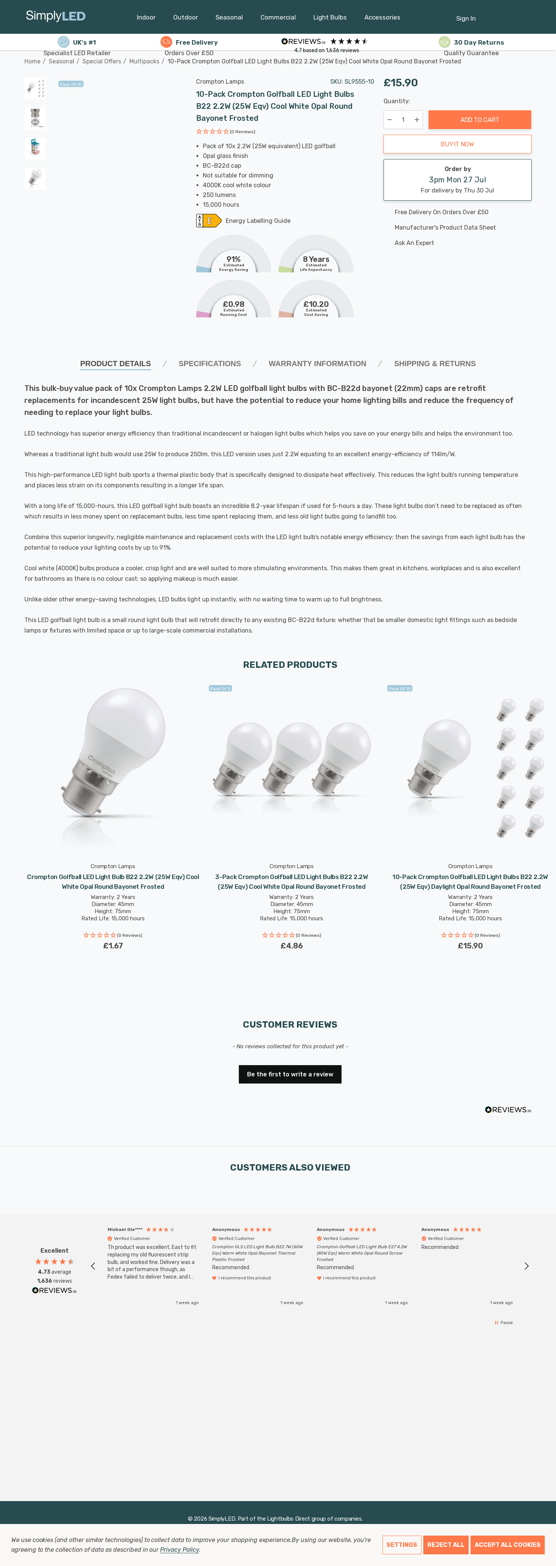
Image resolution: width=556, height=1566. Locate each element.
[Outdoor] (185, 19)
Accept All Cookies (508, 1544)
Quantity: (397, 101)
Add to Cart (479, 119)
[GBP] (526, 17)
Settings (402, 1544)
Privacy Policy (179, 1549)
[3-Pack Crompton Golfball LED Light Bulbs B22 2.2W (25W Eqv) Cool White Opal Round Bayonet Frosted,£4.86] (292, 768)
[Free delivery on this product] (458, 212)
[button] (225, 132)
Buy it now (457, 144)
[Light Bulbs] (330, 19)
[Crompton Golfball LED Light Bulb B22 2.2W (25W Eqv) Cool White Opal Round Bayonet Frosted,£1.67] (113, 768)
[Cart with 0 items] (508, 15)
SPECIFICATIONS (210, 363)
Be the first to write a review (290, 1074)
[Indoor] (146, 19)
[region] (309, 1266)
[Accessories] (382, 19)
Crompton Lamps (220, 81)
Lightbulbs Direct (288, 1518)
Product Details (115, 363)
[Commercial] (278, 19)
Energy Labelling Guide (258, 221)
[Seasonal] (229, 19)
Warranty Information (317, 363)
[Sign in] (466, 15)
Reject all (446, 1544)
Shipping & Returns (435, 363)
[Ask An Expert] (458, 243)
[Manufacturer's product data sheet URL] (458, 227)
